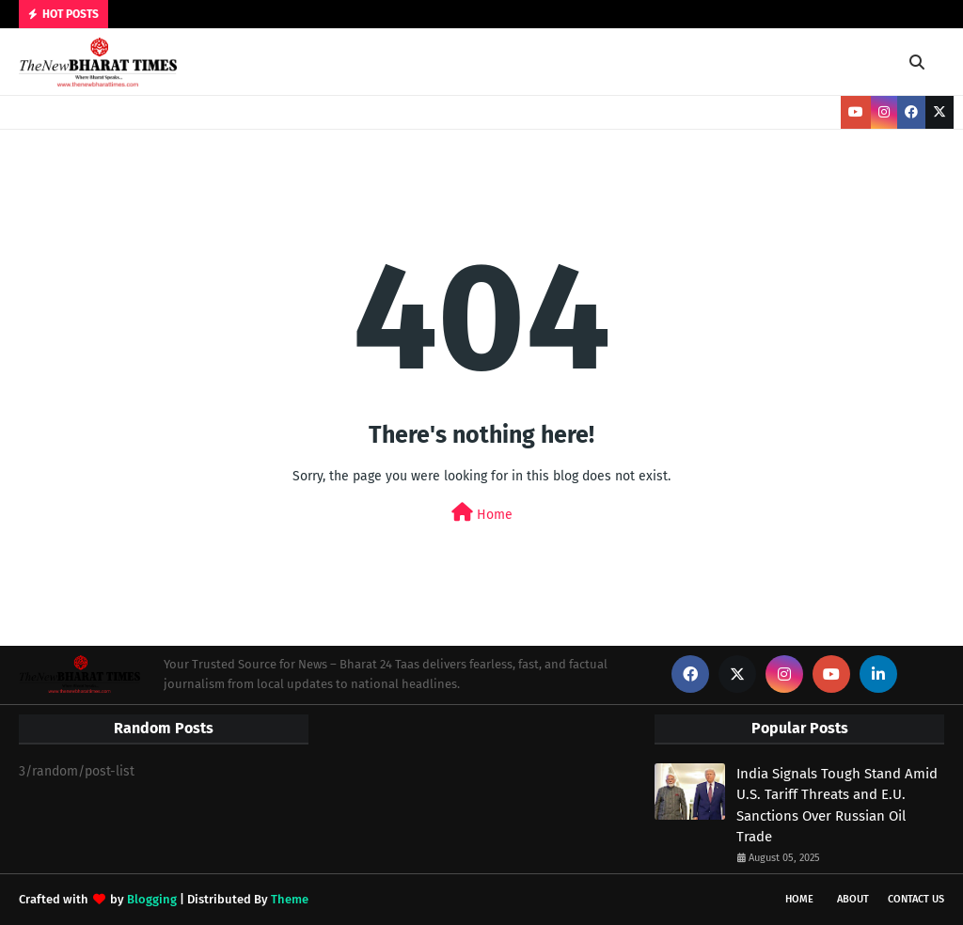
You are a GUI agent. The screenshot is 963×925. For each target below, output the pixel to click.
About (853, 899)
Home (482, 513)
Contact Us (916, 899)
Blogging (152, 899)
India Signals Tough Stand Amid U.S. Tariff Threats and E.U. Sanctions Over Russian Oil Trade (837, 805)
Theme (289, 899)
